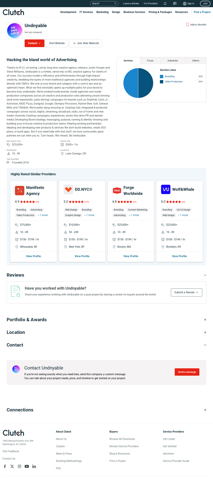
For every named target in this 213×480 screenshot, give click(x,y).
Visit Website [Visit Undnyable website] (57, 43)
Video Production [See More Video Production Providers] (174, 81)
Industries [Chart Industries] (173, 60)
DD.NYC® (83, 189)
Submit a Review (184, 292)
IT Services (86, 12)
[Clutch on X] (12, 466)
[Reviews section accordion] (106, 275)
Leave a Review (131, 3)
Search (95, 3)
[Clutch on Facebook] (4, 466)
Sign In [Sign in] (190, 3)
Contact (32, 43)
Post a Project (202, 12)
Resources (181, 12)
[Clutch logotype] (13, 433)
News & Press (64, 453)
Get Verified (169, 446)
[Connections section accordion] (106, 410)
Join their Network (88, 43)
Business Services (134, 12)
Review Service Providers (124, 446)
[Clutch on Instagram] (19, 466)
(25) (134, 202)
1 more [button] (44, 215)
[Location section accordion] (106, 332)
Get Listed (169, 439)
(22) (183, 202)
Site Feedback (10, 451)
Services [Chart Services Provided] (128, 60)
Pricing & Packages (160, 12)
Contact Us (8, 458)
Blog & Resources (119, 453)
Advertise (168, 453)
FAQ (58, 468)
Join (205, 3)
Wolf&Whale (183, 189)
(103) (86, 202)
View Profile (33, 256)
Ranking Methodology (69, 461)
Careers (60, 446)
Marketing (102, 12)
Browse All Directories (122, 439)
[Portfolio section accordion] (106, 319)
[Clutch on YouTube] (26, 466)
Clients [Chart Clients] (195, 60)
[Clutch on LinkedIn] (34, 466)
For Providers (151, 3)
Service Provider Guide (176, 461)
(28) (37, 202)
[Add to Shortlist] (196, 25)
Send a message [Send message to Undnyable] (187, 372)
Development (68, 12)
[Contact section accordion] (106, 345)
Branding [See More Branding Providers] (169, 76)
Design (116, 12)
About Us (61, 439)
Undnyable (36, 25)
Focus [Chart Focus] (150, 60)
